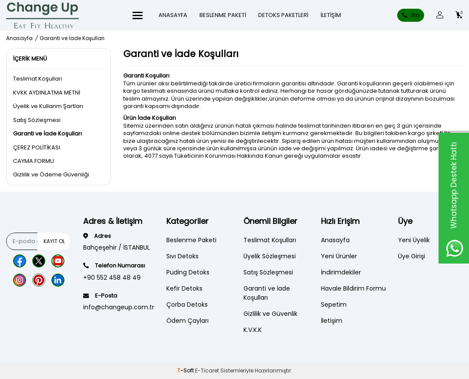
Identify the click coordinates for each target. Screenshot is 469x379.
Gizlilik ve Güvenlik (270, 313)
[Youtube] (57, 260)
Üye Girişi (411, 256)
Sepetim (334, 304)
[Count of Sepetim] (459, 15)
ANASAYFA (173, 15)
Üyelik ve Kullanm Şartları (48, 106)
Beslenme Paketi (222, 15)
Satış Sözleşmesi (37, 120)
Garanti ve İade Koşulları (47, 133)
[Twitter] (38, 260)
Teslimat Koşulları (37, 78)
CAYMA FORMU (33, 161)
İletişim (331, 15)
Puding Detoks (187, 272)
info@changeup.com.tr (118, 307)
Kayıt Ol (54, 241)
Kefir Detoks (184, 288)
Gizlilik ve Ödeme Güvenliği (51, 174)
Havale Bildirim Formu (353, 288)
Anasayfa (19, 38)
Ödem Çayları (187, 320)
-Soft (186, 370)
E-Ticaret (207, 370)
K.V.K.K (252, 329)
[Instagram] (19, 280)
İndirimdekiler (341, 272)
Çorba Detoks (187, 304)
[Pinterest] (38, 280)
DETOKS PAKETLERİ (283, 15)
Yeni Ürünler (339, 256)
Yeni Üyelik (414, 240)
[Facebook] (19, 260)
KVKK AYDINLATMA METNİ (46, 92)
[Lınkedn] (57, 280)
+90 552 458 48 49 (112, 277)
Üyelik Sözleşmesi (269, 256)
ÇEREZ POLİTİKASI (36, 147)
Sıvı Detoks (182, 256)
